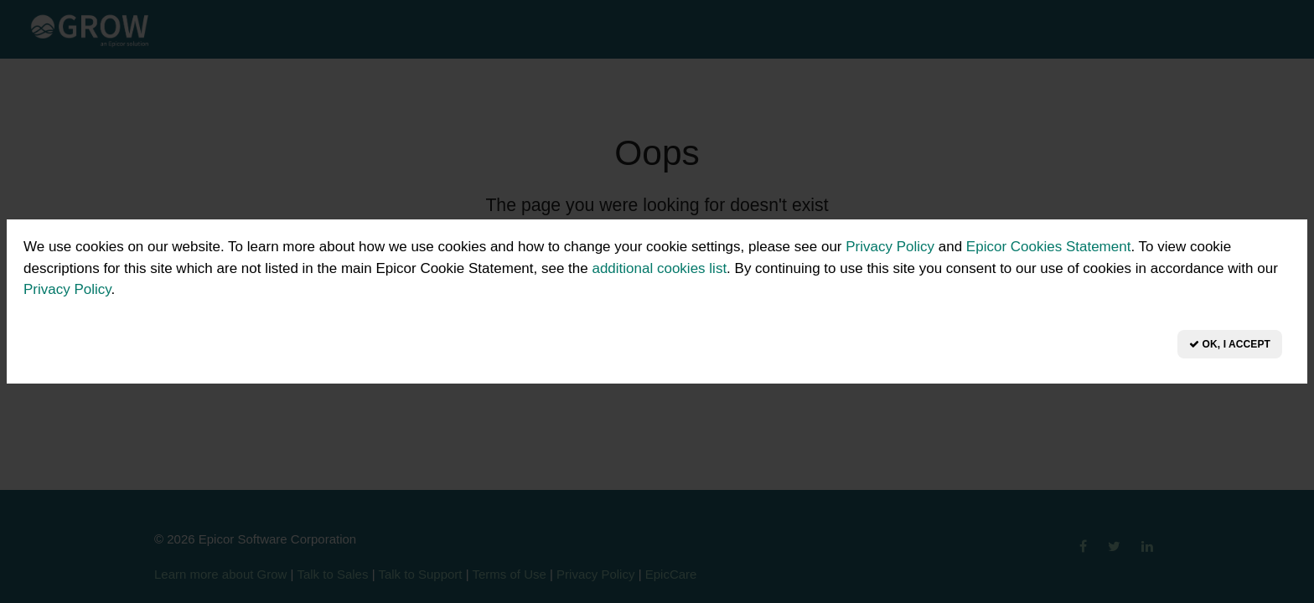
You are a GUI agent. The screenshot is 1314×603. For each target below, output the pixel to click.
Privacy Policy (890, 247)
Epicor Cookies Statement (1048, 247)
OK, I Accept (1229, 344)
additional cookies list (659, 268)
